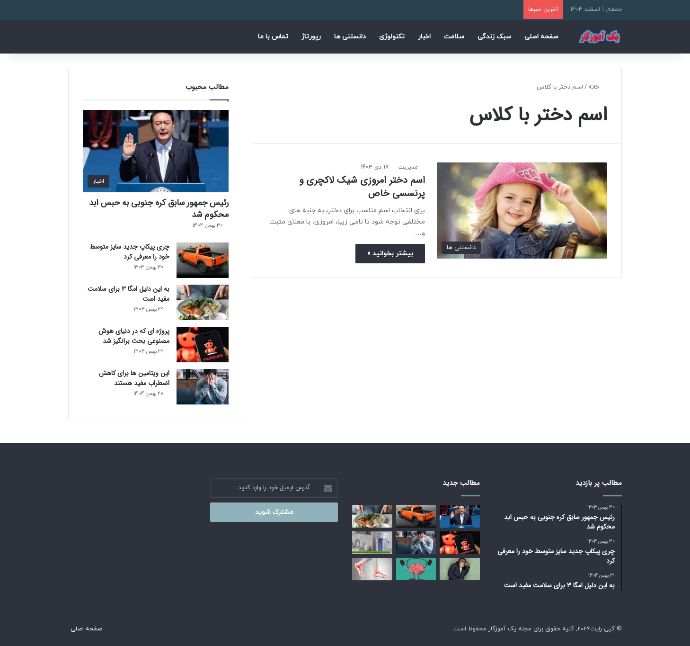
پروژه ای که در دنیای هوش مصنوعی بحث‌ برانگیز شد (133, 336)
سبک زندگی (494, 36)
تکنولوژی (392, 36)
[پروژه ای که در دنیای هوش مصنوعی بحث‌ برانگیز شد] (203, 344)
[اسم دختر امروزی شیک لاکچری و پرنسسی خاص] (522, 210)
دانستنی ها (350, 36)
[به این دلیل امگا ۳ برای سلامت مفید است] (203, 302)
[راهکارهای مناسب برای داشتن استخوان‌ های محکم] (372, 569)
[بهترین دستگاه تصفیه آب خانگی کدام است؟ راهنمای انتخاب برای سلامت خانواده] (372, 542)
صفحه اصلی (541, 36)
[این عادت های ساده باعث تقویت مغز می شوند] (416, 569)
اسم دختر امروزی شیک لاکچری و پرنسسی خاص (362, 187)
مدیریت (408, 167)
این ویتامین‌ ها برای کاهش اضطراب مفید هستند (134, 378)
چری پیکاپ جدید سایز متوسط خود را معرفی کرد (129, 252)
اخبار (424, 36)
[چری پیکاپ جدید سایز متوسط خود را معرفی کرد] (203, 260)
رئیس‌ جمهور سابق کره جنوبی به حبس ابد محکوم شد (159, 208)
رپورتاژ (311, 36)
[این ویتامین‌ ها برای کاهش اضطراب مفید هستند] (203, 386)
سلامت (454, 36)
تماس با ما (273, 36)
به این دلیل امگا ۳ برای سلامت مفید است (128, 294)
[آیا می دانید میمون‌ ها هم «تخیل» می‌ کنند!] (460, 569)
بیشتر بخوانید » (390, 253)
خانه (597, 87)
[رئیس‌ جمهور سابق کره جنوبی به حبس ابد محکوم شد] (156, 151)
